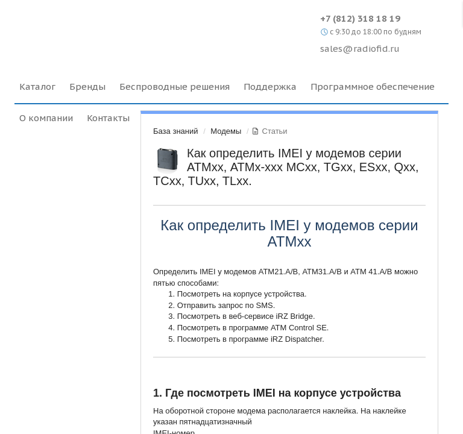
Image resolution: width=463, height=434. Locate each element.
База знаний (175, 131)
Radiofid (118, 30)
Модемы (225, 131)
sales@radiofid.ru (360, 48)
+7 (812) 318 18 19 (360, 18)
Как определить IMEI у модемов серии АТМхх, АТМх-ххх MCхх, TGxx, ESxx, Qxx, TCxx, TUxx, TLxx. (286, 166)
